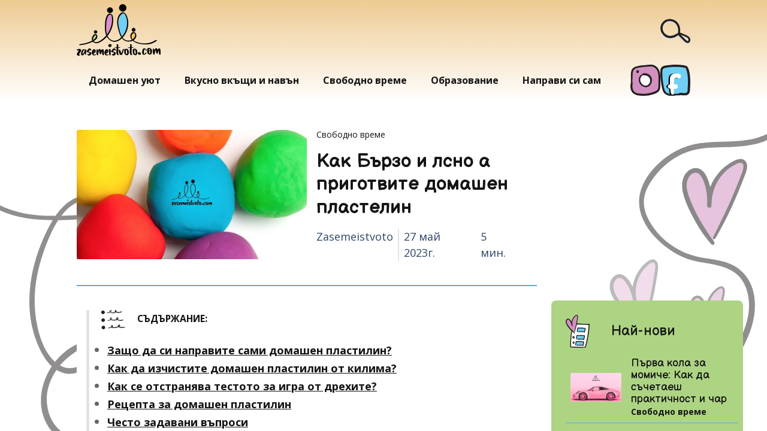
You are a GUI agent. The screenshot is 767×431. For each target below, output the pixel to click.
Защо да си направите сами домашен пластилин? (249, 350)
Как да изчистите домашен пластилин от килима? (252, 368)
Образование (465, 80)
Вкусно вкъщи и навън (242, 80)
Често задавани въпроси (177, 422)
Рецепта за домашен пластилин (199, 404)
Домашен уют (125, 80)
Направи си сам (562, 80)
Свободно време (365, 80)
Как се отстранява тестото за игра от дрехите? (242, 386)
